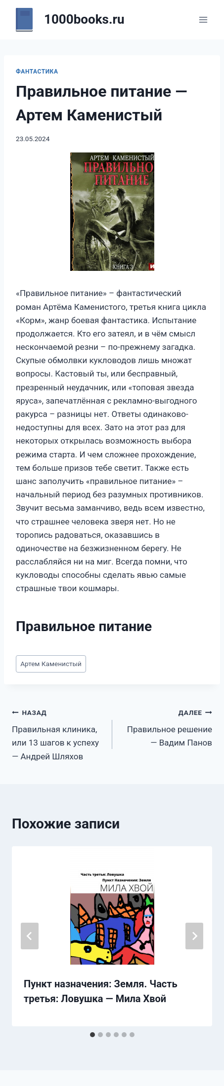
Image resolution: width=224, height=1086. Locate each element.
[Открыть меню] (203, 19)
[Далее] (194, 936)
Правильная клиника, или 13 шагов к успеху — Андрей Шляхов (58, 733)
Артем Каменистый (51, 664)
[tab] (92, 1034)
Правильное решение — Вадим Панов (167, 727)
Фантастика (37, 71)
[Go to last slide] (30, 936)
